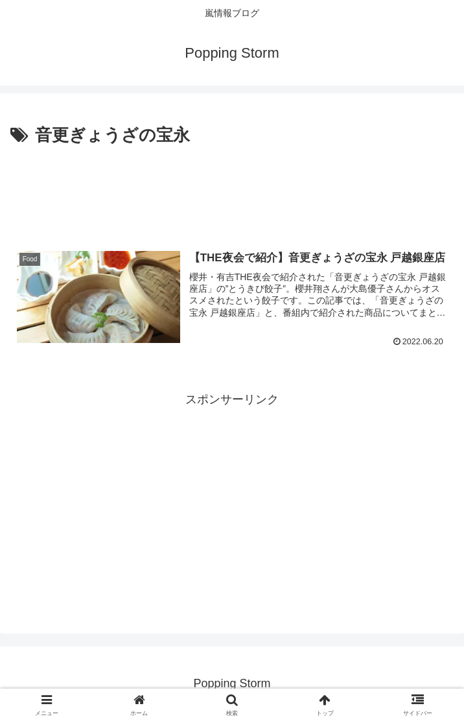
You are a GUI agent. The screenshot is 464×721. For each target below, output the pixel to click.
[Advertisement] (232, 188)
